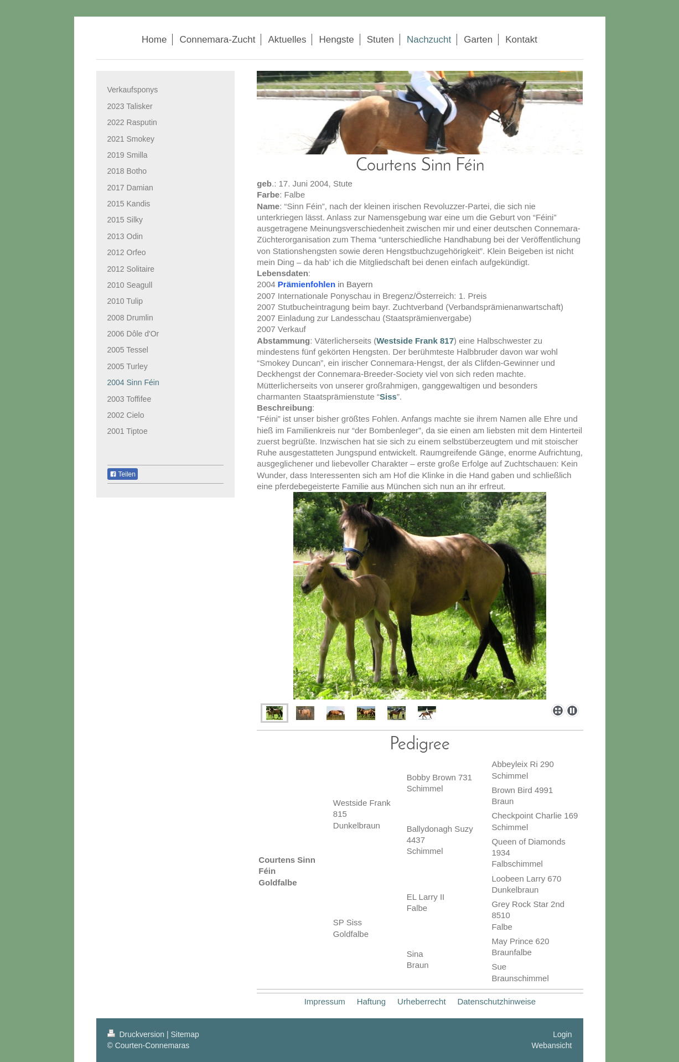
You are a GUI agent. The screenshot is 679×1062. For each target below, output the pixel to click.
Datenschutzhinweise (496, 1001)
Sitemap (185, 1034)
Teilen (123, 474)
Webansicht (552, 1045)
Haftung (371, 1001)
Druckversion (137, 1034)
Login (562, 1034)
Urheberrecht (421, 1001)
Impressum (324, 1001)
